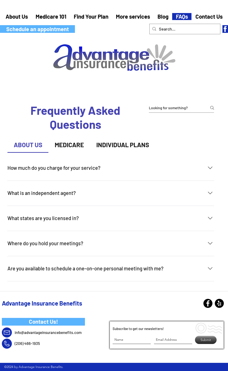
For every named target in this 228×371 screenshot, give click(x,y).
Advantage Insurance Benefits (42, 303)
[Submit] (206, 340)
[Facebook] (207, 303)
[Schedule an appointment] (37, 29)
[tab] (27, 145)
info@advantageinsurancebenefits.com (48, 332)
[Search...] (184, 29)
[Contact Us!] (43, 322)
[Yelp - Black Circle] (219, 303)
